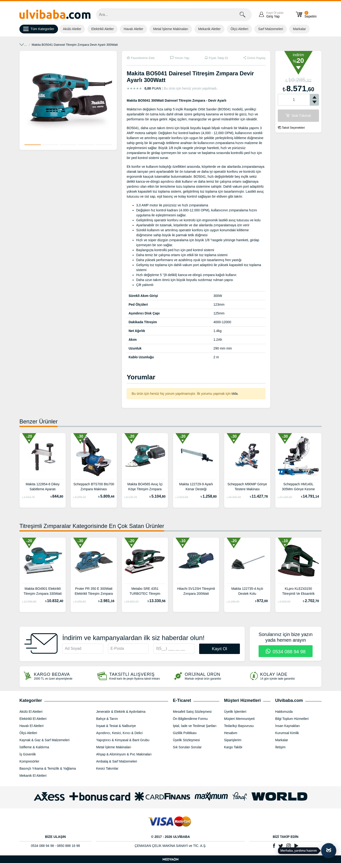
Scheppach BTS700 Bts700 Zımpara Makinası (93, 486)
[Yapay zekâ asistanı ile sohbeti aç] (328, 850)
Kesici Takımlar (107, 768)
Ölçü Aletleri (239, 29)
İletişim (280, 747)
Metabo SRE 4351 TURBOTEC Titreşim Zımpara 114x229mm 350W (145, 592)
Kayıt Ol (219, 648)
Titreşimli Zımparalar (100, 44)
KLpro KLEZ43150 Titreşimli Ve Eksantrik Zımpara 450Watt (298, 592)
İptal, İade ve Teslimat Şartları (194, 726)
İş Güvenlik (27, 754)
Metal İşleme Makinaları (170, 29)
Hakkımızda (284, 711)
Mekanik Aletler (209, 29)
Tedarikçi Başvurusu (239, 726)
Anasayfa (25, 44)
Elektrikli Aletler (102, 29)
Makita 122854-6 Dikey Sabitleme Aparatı (42, 486)
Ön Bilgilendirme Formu (190, 719)
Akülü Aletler (72, 29)
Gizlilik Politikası (185, 733)
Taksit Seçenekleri (291, 127)
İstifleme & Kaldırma (34, 747)
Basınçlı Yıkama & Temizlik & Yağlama (47, 768)
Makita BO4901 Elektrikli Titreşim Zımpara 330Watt (43, 591)
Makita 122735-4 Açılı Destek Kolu (247, 591)
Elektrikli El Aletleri (49, 44)
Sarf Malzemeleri (270, 29)
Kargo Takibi (233, 747)
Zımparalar (74, 44)
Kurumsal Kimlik (287, 733)
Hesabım (230, 733)
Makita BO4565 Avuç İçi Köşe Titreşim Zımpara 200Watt (144, 487)
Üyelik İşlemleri (235, 711)
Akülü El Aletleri (30, 711)
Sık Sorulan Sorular (187, 747)
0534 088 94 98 (286, 651)
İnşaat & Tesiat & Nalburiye (116, 726)
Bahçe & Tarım (107, 719)
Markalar (299, 29)
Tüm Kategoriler (38, 29)
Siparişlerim (232, 740)
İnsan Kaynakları (287, 726)
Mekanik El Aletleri (32, 775)
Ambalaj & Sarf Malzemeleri (116, 761)
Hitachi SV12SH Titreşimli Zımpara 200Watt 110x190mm (196, 592)
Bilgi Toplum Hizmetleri (292, 719)
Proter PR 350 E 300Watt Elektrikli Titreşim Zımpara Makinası (94, 592)
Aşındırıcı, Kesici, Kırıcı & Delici (119, 733)
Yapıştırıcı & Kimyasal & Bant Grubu (122, 740)
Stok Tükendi (298, 116)
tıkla (235, 393)
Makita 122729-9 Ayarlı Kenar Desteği (196, 486)
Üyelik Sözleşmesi (186, 740)
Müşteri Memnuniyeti (239, 719)
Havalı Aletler (133, 29)
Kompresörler (29, 761)
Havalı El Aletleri (31, 726)
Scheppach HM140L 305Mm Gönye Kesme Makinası (298, 487)
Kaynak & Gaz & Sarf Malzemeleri (44, 740)
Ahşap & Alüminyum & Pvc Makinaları (124, 754)
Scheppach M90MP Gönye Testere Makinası (247, 486)
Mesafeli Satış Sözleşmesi (192, 711)
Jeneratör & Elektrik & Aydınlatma (120, 711)
